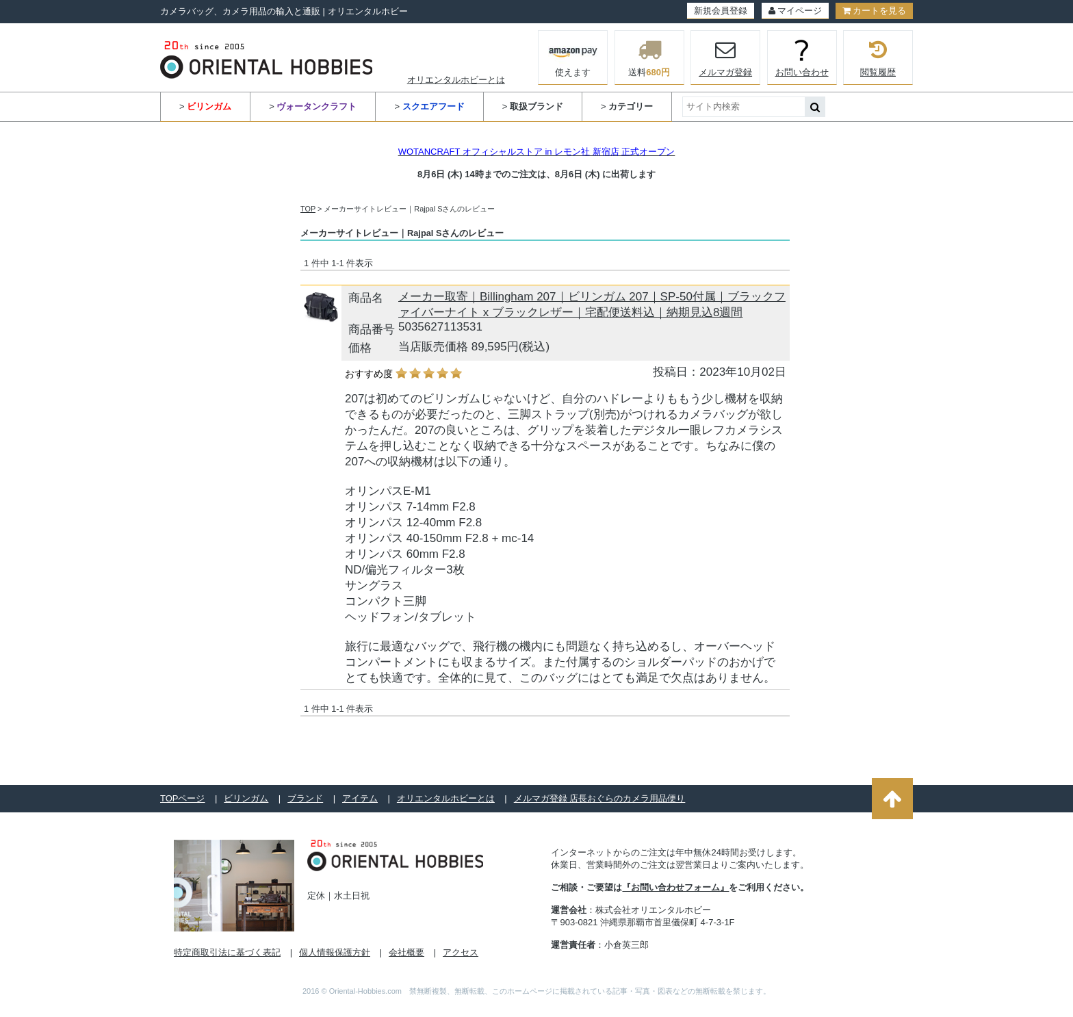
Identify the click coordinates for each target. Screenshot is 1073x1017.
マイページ (795, 10)
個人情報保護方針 (334, 952)
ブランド (305, 798)
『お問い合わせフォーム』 (675, 887)
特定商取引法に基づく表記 (227, 952)
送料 (649, 57)
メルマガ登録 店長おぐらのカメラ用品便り (600, 798)
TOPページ (182, 798)
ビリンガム (246, 798)
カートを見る (874, 10)
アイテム (360, 798)
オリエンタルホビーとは (456, 80)
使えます (573, 56)
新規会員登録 (720, 10)
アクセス (460, 952)
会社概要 (406, 952)
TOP (307, 209)
